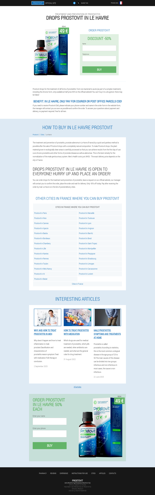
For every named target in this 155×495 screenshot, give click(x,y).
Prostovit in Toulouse (87, 218)
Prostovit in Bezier (40, 279)
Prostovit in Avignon (86, 228)
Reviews (53, 473)
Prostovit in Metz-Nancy (43, 268)
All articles (77, 387)
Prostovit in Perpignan (87, 253)
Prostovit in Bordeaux (42, 238)
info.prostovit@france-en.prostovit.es (77, 483)
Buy (99, 70)
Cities (93, 473)
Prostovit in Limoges (86, 263)
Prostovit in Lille (40, 248)
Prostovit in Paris (40, 213)
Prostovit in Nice (40, 218)
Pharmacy (43, 473)
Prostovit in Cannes (41, 223)
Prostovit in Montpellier (87, 248)
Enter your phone (39, 428)
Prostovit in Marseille (86, 213)
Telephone (85, 54)
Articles (102, 473)
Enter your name (39, 416)
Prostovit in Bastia (41, 233)
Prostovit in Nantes (41, 253)
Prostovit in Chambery (42, 243)
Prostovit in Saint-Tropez (88, 243)
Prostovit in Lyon (85, 223)
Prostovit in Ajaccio (41, 228)
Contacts (112, 473)
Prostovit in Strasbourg (87, 258)
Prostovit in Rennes (41, 258)
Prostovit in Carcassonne (88, 268)
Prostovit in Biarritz (86, 233)
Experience (64, 473)
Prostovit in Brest (85, 238)
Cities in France (77, 284)
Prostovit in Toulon (41, 263)
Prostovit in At (39, 273)
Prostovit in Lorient (86, 273)
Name (84, 44)
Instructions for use (80, 473)
